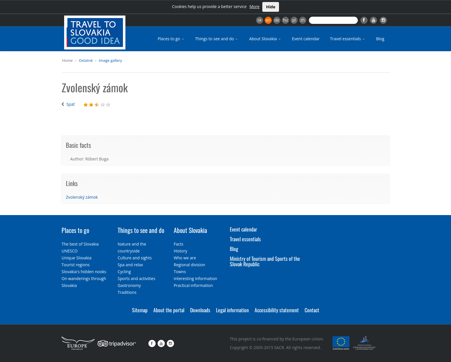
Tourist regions (76, 264)
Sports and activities (136, 278)
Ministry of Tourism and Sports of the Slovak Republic (265, 261)
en (268, 20)
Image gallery (110, 60)
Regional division (189, 264)
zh (303, 20)
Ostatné (86, 60)
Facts (178, 244)
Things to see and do (217, 38)
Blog (380, 38)
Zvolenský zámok (82, 197)
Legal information (232, 310)
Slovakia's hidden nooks (84, 271)
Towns (180, 271)
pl (294, 20)
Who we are (185, 258)
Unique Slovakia (76, 258)
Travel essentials (348, 38)
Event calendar (306, 38)
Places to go (171, 38)
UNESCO (70, 251)
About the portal (168, 310)
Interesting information (195, 278)
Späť (70, 104)
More (254, 6)
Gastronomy (129, 285)
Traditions (127, 292)
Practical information (193, 285)
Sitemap (140, 310)
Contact (312, 310)
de (276, 20)
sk (259, 20)
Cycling (124, 271)
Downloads (200, 310)
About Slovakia (265, 38)
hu (285, 20)
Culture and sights (135, 258)
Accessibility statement (277, 310)
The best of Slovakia (80, 244)
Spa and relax (130, 264)
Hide (270, 6)
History (180, 251)
